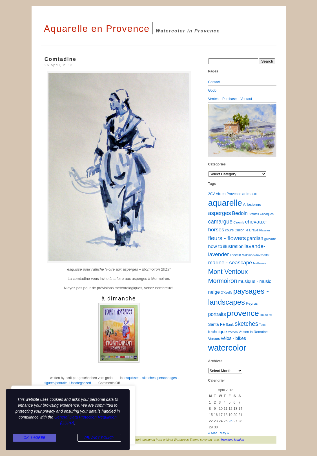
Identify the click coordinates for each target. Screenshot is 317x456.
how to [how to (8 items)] (215, 246)
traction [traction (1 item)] (233, 332)
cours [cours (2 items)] (229, 230)
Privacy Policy (99, 438)
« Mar (212, 433)
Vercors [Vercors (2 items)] (214, 339)
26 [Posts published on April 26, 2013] (230, 421)
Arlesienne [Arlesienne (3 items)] (252, 204)
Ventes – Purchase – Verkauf (230, 99)
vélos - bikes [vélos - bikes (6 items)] (233, 338)
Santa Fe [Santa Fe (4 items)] (216, 324)
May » (224, 433)
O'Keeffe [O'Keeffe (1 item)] (226, 292)
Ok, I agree (35, 438)
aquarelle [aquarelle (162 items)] (225, 202)
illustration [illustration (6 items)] (233, 246)
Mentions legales (232, 439)
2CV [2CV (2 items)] (211, 194)
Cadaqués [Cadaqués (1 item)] (267, 214)
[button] (213, 130)
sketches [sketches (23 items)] (246, 323)
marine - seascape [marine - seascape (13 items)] (230, 262)
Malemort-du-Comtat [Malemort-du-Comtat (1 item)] (255, 255)
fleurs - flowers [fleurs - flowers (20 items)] (227, 238)
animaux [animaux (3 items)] (249, 194)
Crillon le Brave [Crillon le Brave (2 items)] (246, 230)
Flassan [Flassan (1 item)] (264, 230)
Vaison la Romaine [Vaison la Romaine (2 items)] (253, 332)
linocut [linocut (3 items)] (235, 255)
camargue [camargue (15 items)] (220, 221)
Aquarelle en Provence (97, 28)
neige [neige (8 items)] (214, 292)
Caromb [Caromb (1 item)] (238, 222)
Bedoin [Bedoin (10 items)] (240, 213)
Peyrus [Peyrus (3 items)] (252, 303)
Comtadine (60, 59)
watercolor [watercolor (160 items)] (227, 347)
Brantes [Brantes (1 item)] (254, 214)
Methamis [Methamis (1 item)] (259, 263)
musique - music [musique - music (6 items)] (254, 281)
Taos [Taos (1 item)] (262, 324)
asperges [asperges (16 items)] (219, 213)
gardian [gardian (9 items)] (255, 238)
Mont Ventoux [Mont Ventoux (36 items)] (228, 271)
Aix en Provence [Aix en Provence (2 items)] (228, 194)
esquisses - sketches (140, 378)
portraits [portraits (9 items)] (217, 314)
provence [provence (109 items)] (243, 313)
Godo (212, 90)
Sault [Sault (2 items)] (230, 325)
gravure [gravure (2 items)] (270, 239)
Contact (214, 82)
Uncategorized (80, 383)
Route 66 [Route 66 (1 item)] (266, 314)
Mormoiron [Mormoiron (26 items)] (223, 280)
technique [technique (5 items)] (217, 331)
